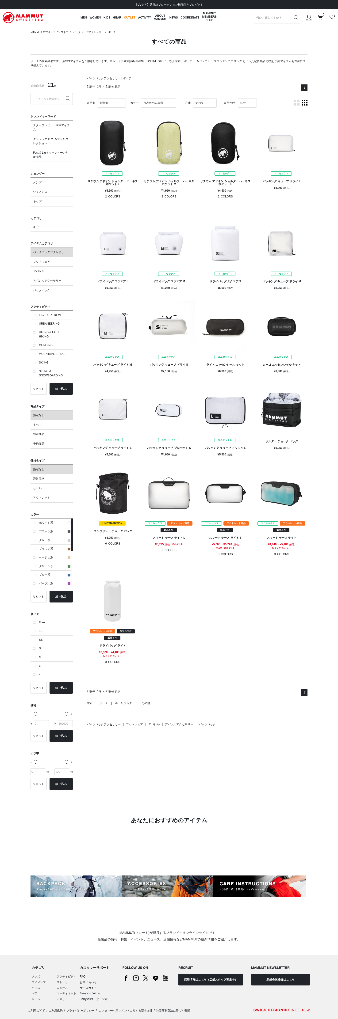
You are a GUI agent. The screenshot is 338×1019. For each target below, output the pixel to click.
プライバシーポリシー (80, 1010)
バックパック (41, 290)
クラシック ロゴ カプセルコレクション (51, 141)
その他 (146, 703)
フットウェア (41, 261)
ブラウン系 (54, 548)
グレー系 (54, 540)
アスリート (64, 999)
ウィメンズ (40, 191)
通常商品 (38, 434)
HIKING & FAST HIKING (49, 334)
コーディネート (66, 993)
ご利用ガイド (36, 1010)
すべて (37, 424)
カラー (134, 103)
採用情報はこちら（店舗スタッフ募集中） (211, 979)
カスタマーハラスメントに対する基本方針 (125, 1010)
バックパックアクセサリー (88, 32)
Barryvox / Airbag (90, 993)
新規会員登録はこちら (280, 979)
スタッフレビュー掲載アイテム (51, 127)
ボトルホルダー (125, 703)
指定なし (38, 415)
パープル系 (54, 583)
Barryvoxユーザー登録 (94, 999)
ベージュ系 (54, 557)
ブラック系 (54, 531)
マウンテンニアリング (228, 61)
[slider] (35, 714)
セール (37, 488)
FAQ (82, 976)
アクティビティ (66, 976)
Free (42, 622)
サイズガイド (88, 987)
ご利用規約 (56, 1010)
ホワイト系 (54, 522)
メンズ (37, 182)
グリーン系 (54, 566)
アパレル (38, 271)
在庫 (188, 103)
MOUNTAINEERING (52, 354)
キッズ (37, 201)
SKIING (44, 362)
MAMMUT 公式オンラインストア (50, 32)
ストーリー (64, 982)
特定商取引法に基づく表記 (173, 1010)
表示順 (91, 103)
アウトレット (41, 497)
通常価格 (38, 478)
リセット (38, 388)
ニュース (62, 987)
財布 (178, 61)
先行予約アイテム (280, 61)
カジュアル (203, 61)
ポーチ (112, 32)
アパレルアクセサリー (47, 280)
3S (40, 631)
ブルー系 (54, 574)
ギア (36, 227)
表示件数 (229, 103)
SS (41, 639)
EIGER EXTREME (50, 315)
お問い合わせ (88, 982)
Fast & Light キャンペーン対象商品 (51, 155)
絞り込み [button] (61, 388)
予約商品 (38, 443)
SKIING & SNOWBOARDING (51, 373)
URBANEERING (49, 323)
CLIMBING (46, 345)
